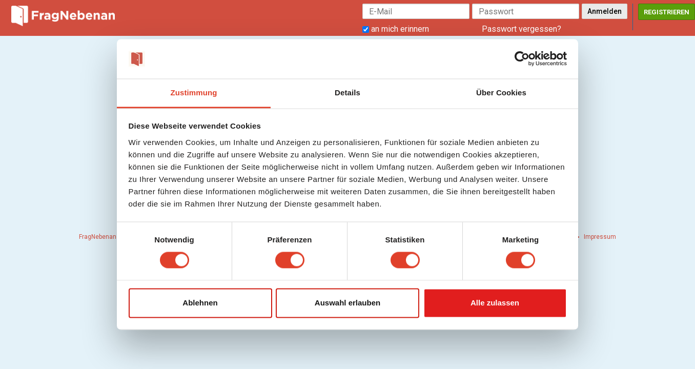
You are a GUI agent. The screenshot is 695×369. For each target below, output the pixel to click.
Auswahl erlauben (347, 302)
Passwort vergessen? (521, 29)
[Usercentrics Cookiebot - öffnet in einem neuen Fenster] (522, 59)
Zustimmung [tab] (194, 92)
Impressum (600, 236)
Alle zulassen (495, 302)
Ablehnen (199, 302)
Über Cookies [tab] (501, 92)
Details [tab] (347, 92)
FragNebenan (97, 236)
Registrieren (666, 12)
